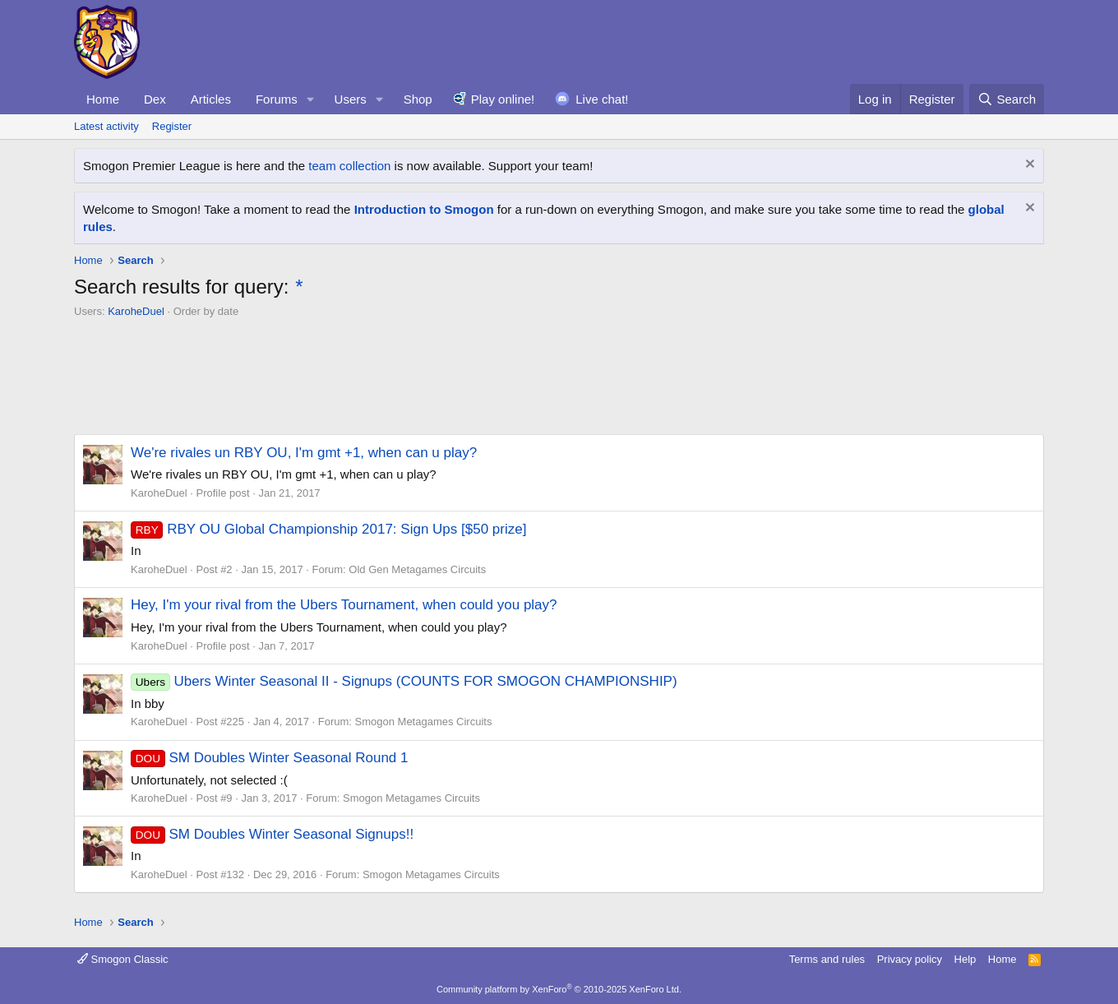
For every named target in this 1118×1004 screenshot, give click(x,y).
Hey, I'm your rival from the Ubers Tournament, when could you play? (344, 605)
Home (102, 99)
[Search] (1006, 99)
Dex (155, 99)
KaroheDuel (136, 311)
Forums (277, 99)
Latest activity (106, 126)
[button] (310, 99)
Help (965, 959)
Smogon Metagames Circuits (423, 721)
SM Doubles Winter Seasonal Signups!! (272, 834)
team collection (349, 166)
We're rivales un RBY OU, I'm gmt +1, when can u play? (304, 452)
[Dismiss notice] (1028, 165)
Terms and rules (827, 959)
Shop (418, 99)
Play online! (503, 99)
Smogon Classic (123, 959)
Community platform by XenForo (559, 989)
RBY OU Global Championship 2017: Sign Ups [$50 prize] (328, 529)
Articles (211, 99)
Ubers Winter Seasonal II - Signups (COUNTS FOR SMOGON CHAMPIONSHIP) (404, 681)
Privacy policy (909, 959)
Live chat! (601, 99)
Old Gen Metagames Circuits (417, 569)
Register (172, 126)
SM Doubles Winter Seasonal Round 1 (270, 758)
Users (351, 99)
